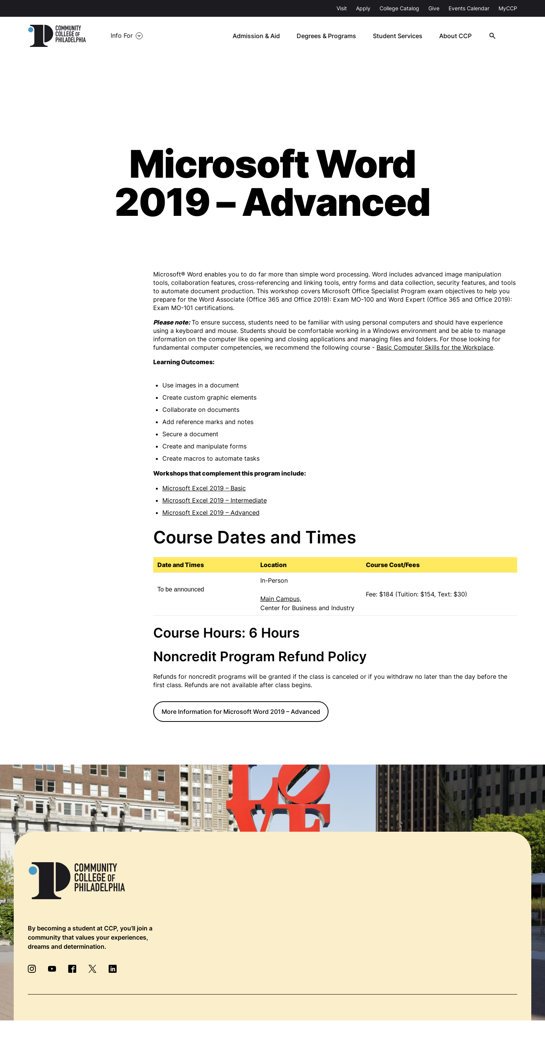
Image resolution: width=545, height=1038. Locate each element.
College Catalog (399, 8)
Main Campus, (280, 599)
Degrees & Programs (327, 36)
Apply (363, 8)
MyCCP (508, 8)
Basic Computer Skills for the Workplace (435, 347)
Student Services (398, 36)
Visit (342, 8)
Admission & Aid (257, 36)
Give (433, 8)
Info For (122, 36)
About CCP (456, 36)
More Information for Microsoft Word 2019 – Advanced (241, 711)
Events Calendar (469, 8)
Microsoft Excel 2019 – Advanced (211, 512)
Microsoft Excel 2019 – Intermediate (214, 500)
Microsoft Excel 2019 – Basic (204, 488)
